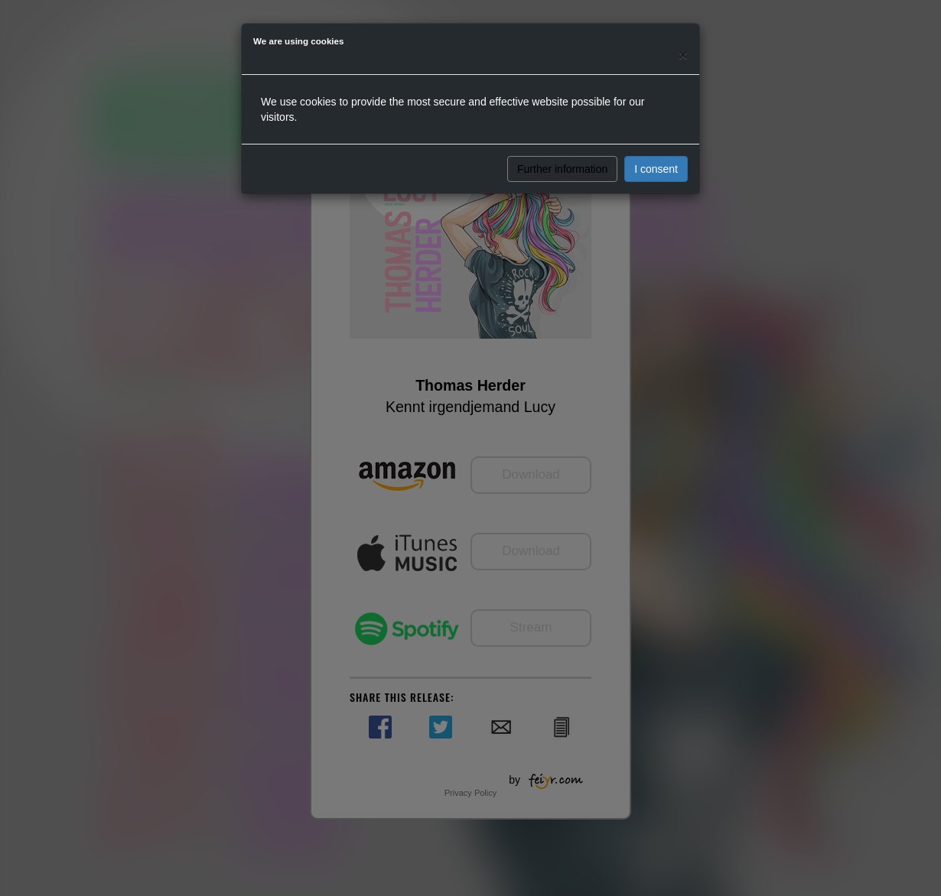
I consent (656, 169)
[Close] (683, 55)
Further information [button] (562, 169)
